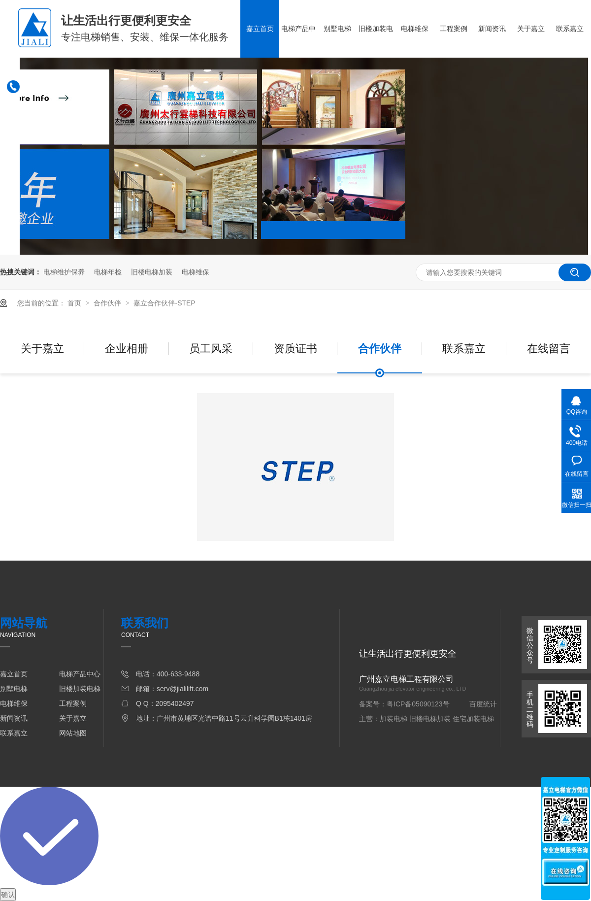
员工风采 (210, 348)
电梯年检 (108, 272)
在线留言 (548, 348)
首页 (75, 303)
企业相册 (126, 348)
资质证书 (295, 348)
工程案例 (453, 29)
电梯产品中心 (298, 57)
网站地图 (73, 733)
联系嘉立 (570, 29)
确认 (8, 895)
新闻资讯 (492, 29)
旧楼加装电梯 (376, 57)
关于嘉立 (531, 29)
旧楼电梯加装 (151, 272)
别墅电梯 (337, 29)
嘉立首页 (260, 29)
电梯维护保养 (64, 272)
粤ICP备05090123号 (418, 704)
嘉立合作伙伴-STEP (164, 303)
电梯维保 (414, 29)
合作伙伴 (108, 303)
